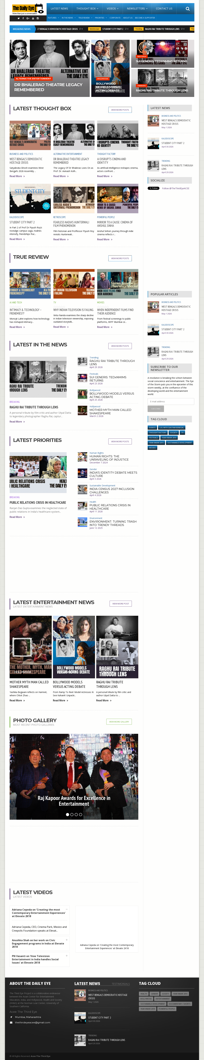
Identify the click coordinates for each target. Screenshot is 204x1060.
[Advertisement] (74, 564)
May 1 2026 (167, 127)
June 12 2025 (96, 527)
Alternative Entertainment (67, 154)
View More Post (120, 603)
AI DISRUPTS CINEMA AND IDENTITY (111, 160)
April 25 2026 (96, 399)
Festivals (94, 373)
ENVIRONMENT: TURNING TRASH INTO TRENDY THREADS (113, 523)
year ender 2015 (156, 442)
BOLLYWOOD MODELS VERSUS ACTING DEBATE (112, 395)
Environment (96, 518)
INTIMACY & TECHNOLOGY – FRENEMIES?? (25, 311)
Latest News (59, 8)
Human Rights (97, 452)
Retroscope (59, 217)
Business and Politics (21, 154)
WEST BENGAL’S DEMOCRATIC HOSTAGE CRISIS (56, 28)
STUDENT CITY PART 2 (113, 28)
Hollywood (95, 406)
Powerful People (106, 217)
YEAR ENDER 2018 (148, 1009)
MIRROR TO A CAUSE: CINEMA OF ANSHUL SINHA (115, 224)
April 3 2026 (95, 478)
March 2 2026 (96, 416)
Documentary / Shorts (179, 1004)
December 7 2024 (99, 462)
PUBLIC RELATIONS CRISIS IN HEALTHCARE (38, 502)
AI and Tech (16, 302)
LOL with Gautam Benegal (172, 427)
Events (152, 427)
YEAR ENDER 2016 (169, 437)
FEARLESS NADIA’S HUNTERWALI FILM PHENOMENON (71, 224)
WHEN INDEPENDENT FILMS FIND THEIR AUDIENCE (115, 311)
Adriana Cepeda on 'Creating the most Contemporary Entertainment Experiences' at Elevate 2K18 (39, 913)
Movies (100, 302)
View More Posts (120, 109)
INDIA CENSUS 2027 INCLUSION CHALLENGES (112, 490)
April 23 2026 (96, 383)
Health (93, 501)
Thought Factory (106, 154)
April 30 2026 (167, 146)
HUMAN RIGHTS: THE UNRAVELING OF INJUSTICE (109, 458)
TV (54, 302)
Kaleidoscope (95, 29)
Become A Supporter (145, 17)
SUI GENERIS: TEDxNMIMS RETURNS (108, 379)
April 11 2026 (96, 511)
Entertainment (163, 999)
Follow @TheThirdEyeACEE (175, 188)
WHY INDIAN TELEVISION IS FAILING (73, 310)
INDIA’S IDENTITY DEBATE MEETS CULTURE (113, 474)
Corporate (115, 17)
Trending (139, 29)
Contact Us (164, 8)
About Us (127, 17)
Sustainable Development (102, 485)
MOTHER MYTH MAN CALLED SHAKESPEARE (110, 411)
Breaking (15, 402)
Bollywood (95, 390)
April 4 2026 (95, 495)
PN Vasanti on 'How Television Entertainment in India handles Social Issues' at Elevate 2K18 (35, 959)
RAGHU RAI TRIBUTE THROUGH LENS (163, 28)
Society (173, 432)
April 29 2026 (96, 367)
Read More (17, 176)
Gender (93, 469)
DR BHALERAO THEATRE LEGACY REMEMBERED (71, 160)
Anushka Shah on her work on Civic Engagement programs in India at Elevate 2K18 (38, 943)
